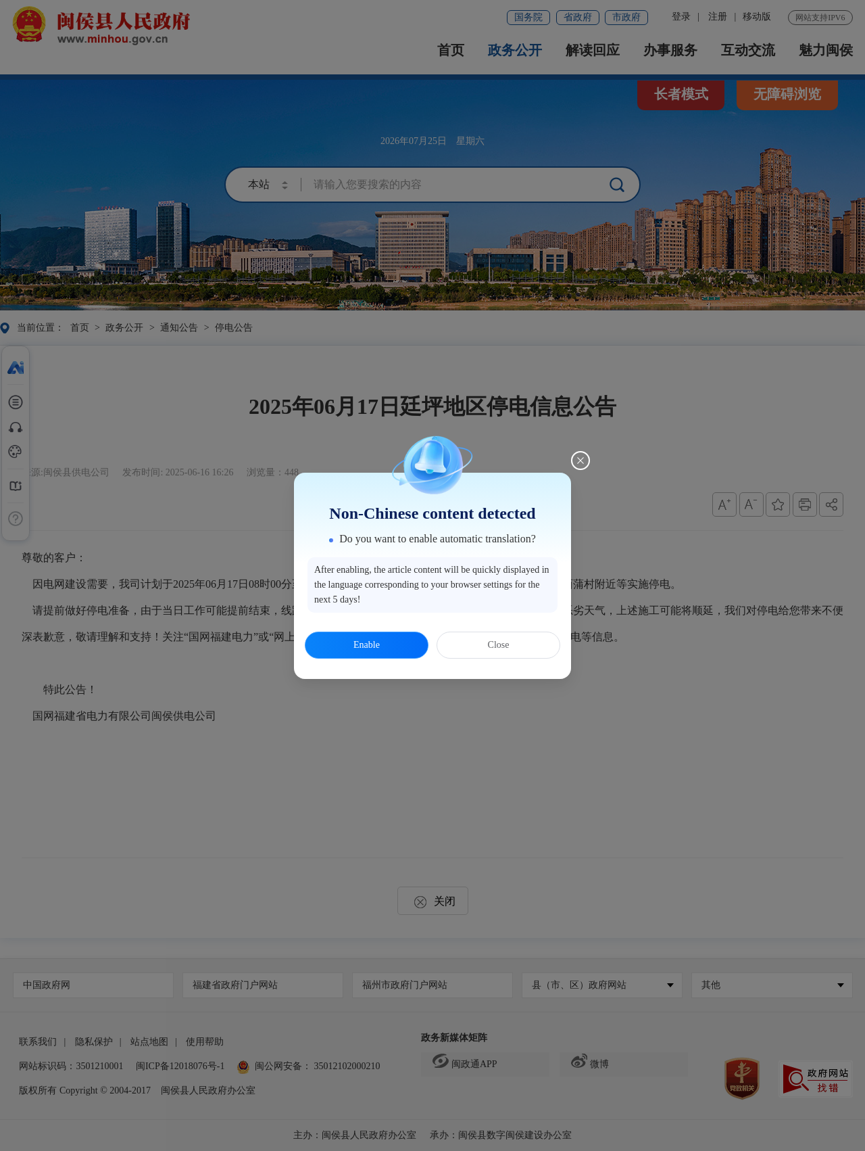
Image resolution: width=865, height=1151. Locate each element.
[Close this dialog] (580, 460)
